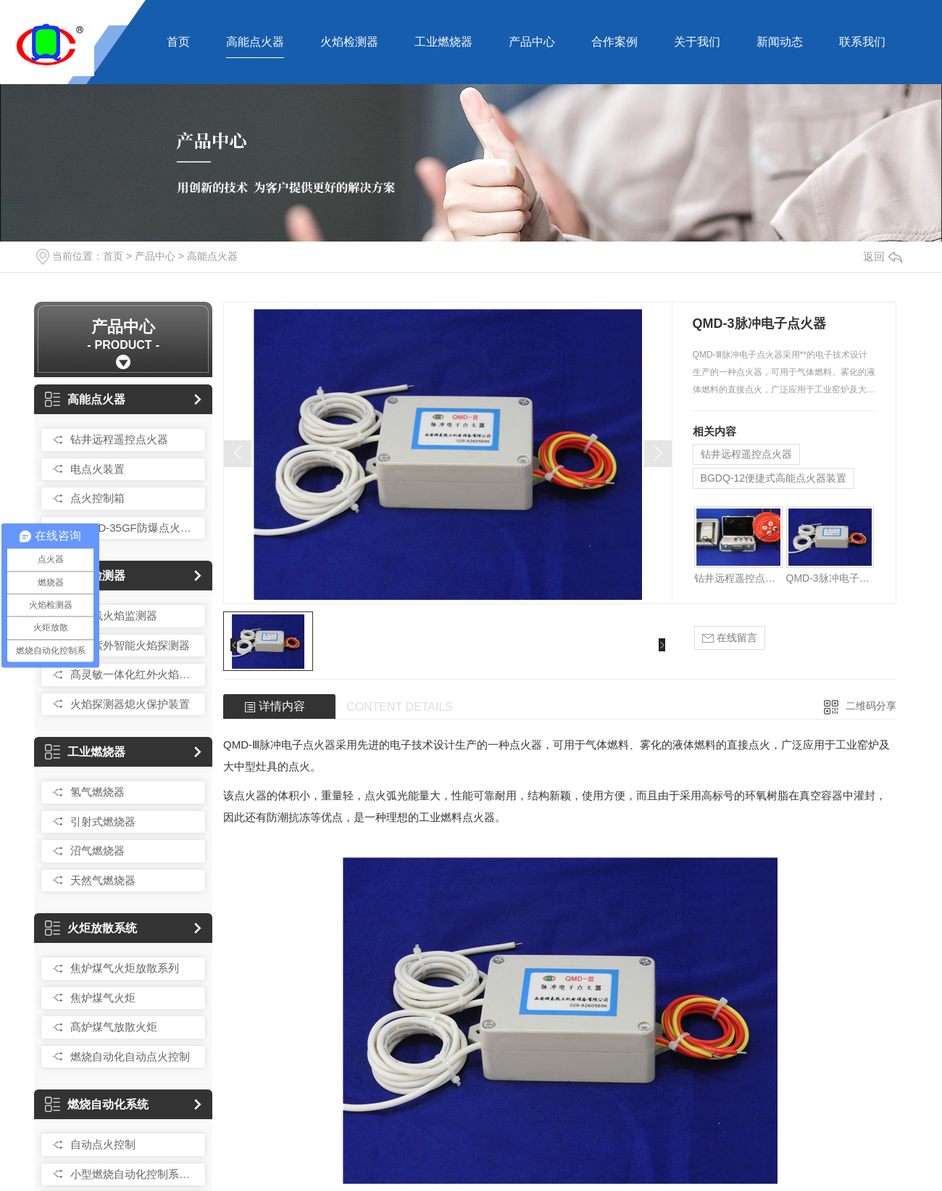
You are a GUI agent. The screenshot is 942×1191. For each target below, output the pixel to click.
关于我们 (697, 42)
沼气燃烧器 (97, 850)
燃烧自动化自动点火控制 (130, 1056)
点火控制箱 (97, 498)
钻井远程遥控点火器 (119, 439)
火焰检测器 (349, 42)
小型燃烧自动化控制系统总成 (134, 1174)
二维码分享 (871, 706)
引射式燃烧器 (103, 821)
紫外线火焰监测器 (113, 615)
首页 (178, 42)
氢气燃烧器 (97, 792)
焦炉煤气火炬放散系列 (124, 968)
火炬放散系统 (91, 928)
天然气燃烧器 (103, 880)
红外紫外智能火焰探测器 (130, 645)
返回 (882, 256)
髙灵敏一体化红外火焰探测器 (134, 674)
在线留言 (729, 638)
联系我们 (862, 42)
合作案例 (614, 42)
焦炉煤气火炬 (103, 998)
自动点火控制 (103, 1144)
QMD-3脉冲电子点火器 (830, 578)
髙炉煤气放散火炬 (113, 1027)
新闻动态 (779, 42)
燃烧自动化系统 (97, 1104)
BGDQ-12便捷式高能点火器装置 (773, 478)
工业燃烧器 (443, 42)
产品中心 (532, 42)
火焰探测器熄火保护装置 (130, 704)
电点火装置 (97, 469)
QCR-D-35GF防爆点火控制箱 (134, 528)
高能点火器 (255, 42)
